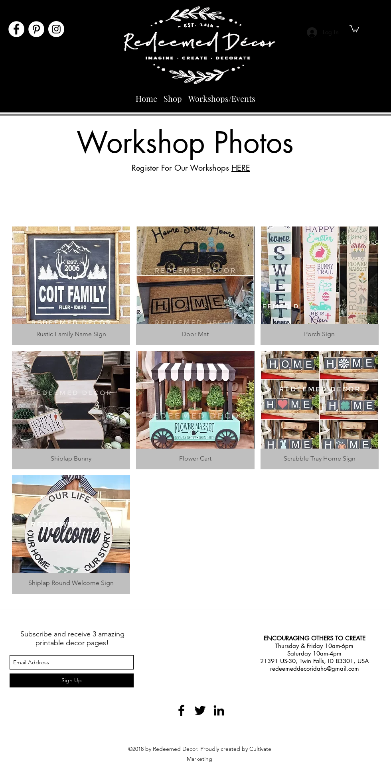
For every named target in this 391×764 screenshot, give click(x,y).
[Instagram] (56, 29)
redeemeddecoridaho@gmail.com (314, 668)
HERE (240, 168)
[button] (354, 28)
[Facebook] (16, 29)
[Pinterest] (36, 29)
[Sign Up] (72, 680)
